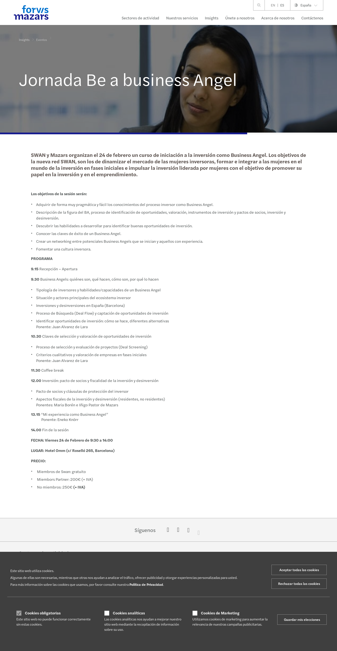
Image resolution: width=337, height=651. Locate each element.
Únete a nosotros (239, 17)
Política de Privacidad (146, 584)
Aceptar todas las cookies (299, 569)
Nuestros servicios (182, 17)
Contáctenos (312, 17)
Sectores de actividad (140, 17)
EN (273, 5)
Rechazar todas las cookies (299, 583)
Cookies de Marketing (220, 613)
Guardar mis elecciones (302, 619)
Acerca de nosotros (277, 17)
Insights (211, 17)
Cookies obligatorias (43, 613)
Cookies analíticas (129, 613)
